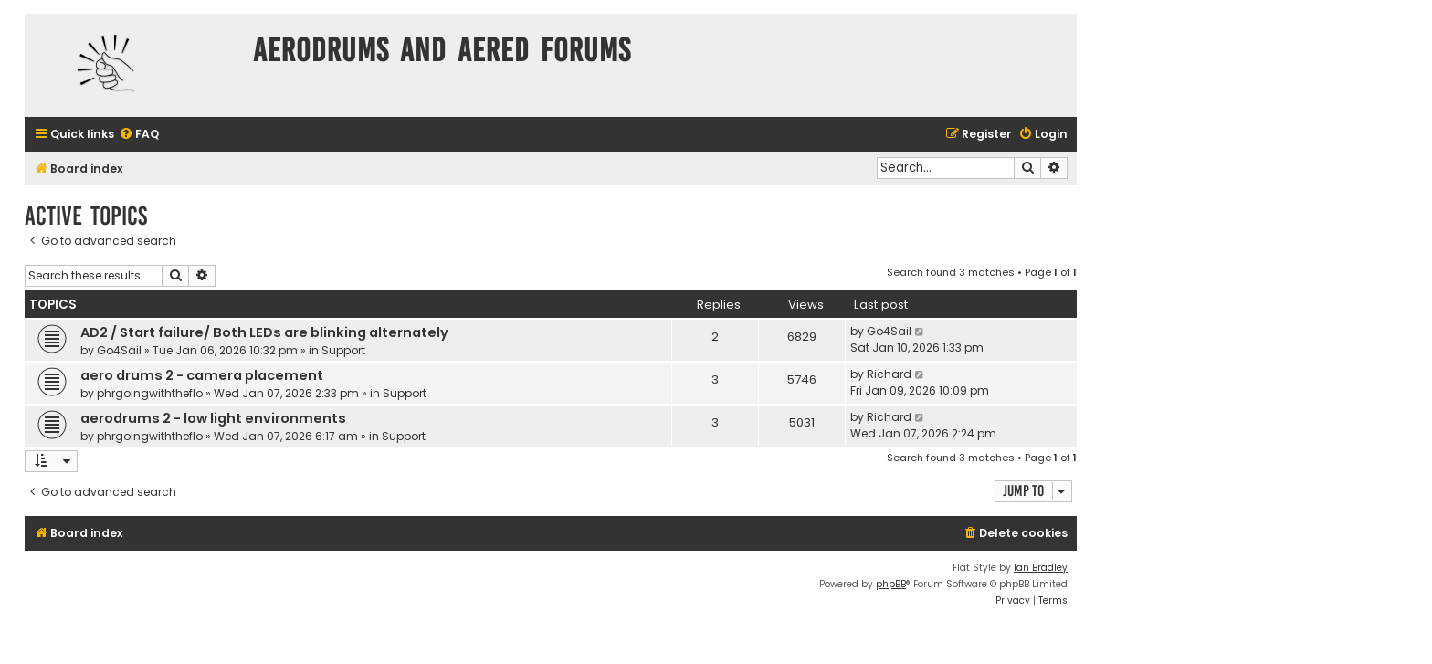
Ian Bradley (1041, 567)
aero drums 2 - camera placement (201, 375)
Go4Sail (119, 350)
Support (343, 350)
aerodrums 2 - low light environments (213, 418)
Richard (889, 374)
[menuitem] (139, 134)
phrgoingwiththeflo (150, 393)
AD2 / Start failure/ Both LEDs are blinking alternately (264, 332)
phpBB (891, 584)
